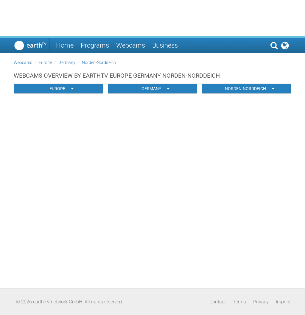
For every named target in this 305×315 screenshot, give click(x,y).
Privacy (261, 302)
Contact (217, 302)
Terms (239, 302)
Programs (95, 45)
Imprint (283, 302)
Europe (45, 62)
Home (65, 45)
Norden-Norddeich (99, 62)
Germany (66, 62)
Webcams (130, 45)
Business (165, 45)
